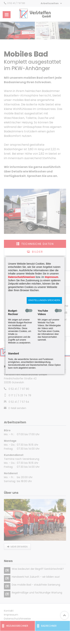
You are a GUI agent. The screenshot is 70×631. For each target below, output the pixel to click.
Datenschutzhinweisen (21, 277)
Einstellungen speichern (44, 300)
